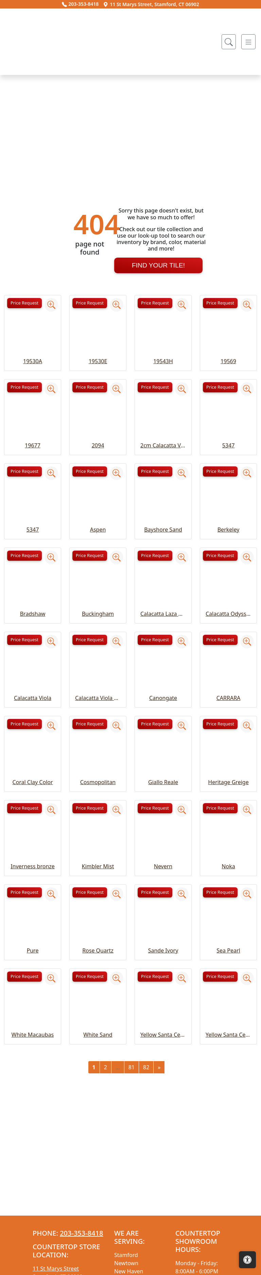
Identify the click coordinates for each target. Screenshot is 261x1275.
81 (131, 1142)
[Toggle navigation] (248, 41)
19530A (32, 436)
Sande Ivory (163, 1025)
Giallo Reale (163, 857)
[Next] (159, 1142)
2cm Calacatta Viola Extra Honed (163, 520)
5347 (228, 520)
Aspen (98, 604)
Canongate (163, 773)
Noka (228, 941)
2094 (98, 520)
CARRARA (228, 773)
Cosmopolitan (98, 857)
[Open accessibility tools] (247, 1259)
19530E (98, 436)
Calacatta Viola (32, 773)
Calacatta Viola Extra (98, 773)
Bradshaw (33, 688)
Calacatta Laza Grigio (163, 688)
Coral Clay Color (32, 857)
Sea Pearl (228, 1025)
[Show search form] (229, 41)
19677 (32, 520)
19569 (228, 436)
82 (146, 1142)
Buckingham (98, 688)
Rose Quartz (98, 1025)
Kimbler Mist (98, 941)
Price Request (24, 378)
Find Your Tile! (158, 340)
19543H (163, 436)
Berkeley (229, 604)
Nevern (163, 941)
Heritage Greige (228, 857)
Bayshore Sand (163, 604)
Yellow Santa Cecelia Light (228, 1109)
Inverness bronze (33, 941)
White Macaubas (33, 1109)
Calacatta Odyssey (228, 688)
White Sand (97, 1109)
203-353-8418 (80, 4)
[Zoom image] (51, 380)
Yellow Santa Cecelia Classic (163, 1109)
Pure (33, 1025)
